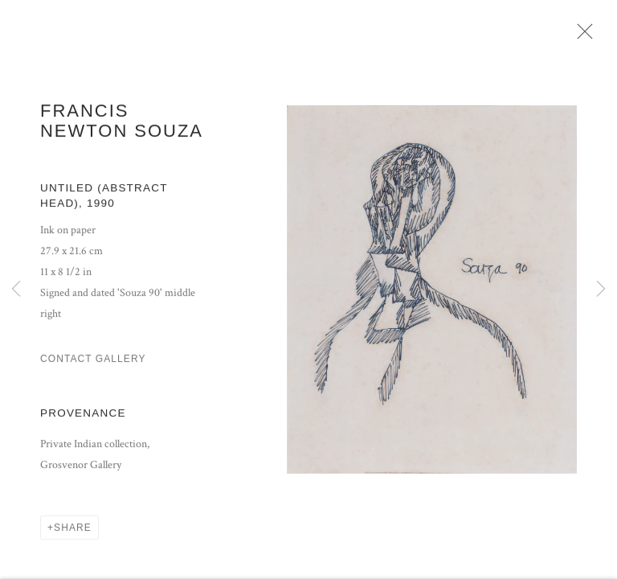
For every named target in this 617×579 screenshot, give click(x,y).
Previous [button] (16, 289)
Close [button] (585, 36)
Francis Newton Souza (121, 125)
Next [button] (601, 289)
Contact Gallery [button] (93, 363)
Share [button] (73, 532)
